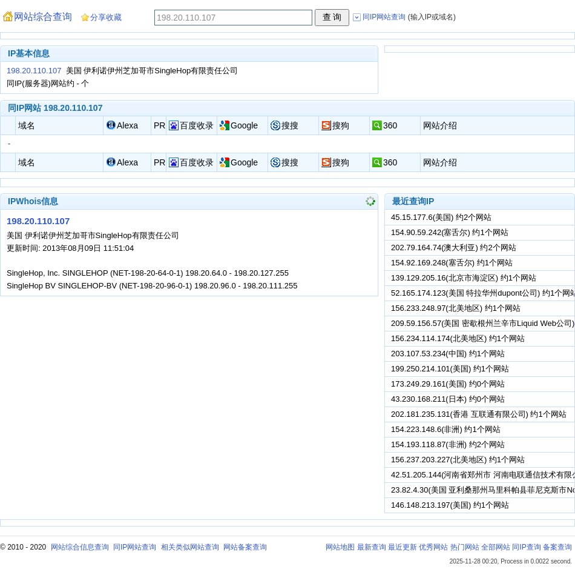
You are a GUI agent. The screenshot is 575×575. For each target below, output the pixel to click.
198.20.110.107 (34, 70)
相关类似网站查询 (190, 547)
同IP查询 (526, 547)
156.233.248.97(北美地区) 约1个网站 (456, 308)
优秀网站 (433, 547)
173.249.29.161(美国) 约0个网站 (448, 383)
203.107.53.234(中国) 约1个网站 (448, 353)
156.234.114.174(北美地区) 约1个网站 (458, 338)
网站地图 (340, 547)
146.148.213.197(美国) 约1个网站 (450, 505)
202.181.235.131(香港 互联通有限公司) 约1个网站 (479, 414)
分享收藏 (106, 17)
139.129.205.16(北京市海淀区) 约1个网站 (463, 277)
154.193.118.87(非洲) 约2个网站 (448, 444)
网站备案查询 (245, 547)
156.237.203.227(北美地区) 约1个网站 (458, 459)
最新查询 (371, 547)
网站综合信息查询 (80, 547)
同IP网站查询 (134, 547)
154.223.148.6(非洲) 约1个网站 (446, 429)
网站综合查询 (43, 17)
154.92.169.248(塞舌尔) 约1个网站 (452, 262)
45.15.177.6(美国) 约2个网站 (441, 217)
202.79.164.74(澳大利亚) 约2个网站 (453, 247)
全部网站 (495, 547)
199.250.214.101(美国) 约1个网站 (450, 368)
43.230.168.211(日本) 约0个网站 (448, 399)
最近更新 (402, 547)
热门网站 (464, 547)
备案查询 (557, 547)
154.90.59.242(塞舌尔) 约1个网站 (449, 232)
